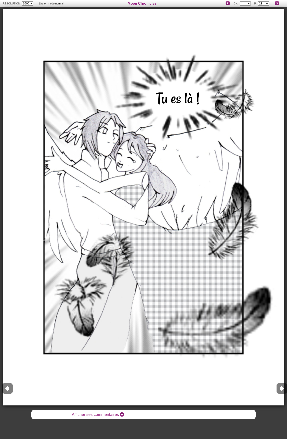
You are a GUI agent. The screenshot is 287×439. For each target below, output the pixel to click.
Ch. (235, 3)
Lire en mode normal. (51, 3)
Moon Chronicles (142, 3)
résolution (11, 3)
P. (255, 3)
